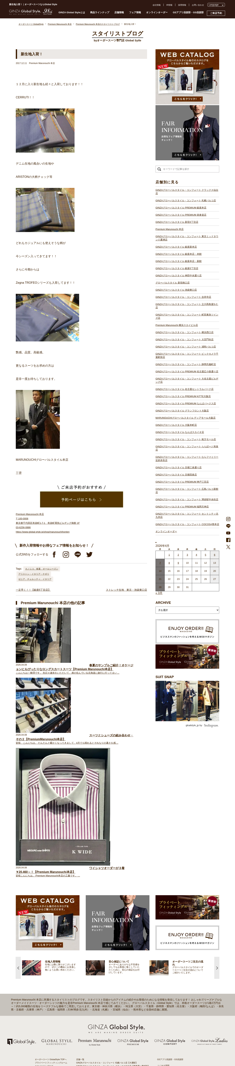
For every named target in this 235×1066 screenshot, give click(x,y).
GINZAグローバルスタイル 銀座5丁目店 (177, 268)
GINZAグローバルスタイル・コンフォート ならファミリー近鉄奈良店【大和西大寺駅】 (116, 1017)
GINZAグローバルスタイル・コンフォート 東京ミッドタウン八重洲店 (187, 238)
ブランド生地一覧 (43, 940)
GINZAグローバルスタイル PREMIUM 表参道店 (181, 214)
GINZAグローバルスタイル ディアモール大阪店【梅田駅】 (102, 1001)
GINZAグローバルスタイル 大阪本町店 (176, 425)
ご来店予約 (216, 13)
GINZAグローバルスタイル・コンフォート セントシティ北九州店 (187, 515)
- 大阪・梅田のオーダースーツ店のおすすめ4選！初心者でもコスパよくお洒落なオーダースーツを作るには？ (178, 990)
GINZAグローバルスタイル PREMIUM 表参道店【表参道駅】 (103, 918)
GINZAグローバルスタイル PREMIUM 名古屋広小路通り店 (187, 371)
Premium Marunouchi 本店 (170, 229)
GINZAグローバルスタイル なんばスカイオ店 (180, 432)
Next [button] (216, 813)
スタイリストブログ (44, 911)
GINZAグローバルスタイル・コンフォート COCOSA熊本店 (187, 524)
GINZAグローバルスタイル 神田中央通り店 (179, 275)
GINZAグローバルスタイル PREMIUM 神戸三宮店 (182, 481)
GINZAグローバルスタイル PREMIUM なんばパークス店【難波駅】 (107, 994)
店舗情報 (119, 12)
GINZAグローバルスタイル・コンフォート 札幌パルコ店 (186, 200)
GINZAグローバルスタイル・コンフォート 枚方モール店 (186, 439)
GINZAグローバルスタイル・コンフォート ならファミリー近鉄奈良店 (187, 459)
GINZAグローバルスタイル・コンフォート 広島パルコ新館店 (187, 491)
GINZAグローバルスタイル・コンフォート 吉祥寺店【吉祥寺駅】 (105, 951)
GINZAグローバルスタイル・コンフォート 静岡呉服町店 (186, 364)
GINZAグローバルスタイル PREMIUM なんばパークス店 (186, 403)
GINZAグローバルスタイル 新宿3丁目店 (177, 222)
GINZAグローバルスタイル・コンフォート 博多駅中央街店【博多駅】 (108, 1034)
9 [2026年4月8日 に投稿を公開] (178, 562)
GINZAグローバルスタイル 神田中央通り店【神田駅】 (100, 941)
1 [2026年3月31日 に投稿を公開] (169, 554)
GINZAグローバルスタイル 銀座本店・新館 (179, 261)
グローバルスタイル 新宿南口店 (173, 282)
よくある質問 (163, 911)
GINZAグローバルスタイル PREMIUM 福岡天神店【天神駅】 (103, 1030)
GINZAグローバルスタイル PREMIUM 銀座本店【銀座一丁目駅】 (105, 915)
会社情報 (157, 5)
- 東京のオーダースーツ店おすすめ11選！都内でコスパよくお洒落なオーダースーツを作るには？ (178, 979)
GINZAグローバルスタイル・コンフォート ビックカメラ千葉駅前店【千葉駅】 (112, 974)
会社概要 (161, 918)
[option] (54, 813)
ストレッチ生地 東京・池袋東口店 (126, 589)
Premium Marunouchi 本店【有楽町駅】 (94, 925)
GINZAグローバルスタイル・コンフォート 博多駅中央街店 (187, 499)
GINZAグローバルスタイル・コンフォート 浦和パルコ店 (186, 346)
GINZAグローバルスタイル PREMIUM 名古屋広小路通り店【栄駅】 (107, 981)
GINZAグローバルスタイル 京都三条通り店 (179, 467)
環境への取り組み (165, 937)
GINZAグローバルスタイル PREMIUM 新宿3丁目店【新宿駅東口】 (106, 921)
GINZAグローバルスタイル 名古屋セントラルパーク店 (185, 389)
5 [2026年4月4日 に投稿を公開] (205, 554)
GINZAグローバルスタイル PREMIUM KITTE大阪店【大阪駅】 (104, 991)
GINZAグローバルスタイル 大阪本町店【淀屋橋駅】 (99, 1004)
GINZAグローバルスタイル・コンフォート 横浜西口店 (185, 332)
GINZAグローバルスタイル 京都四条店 (176, 474)
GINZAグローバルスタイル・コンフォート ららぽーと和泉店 (187, 448)
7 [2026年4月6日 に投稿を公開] (160, 562)
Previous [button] (18, 813)
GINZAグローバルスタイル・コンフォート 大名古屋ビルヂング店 (187, 380)
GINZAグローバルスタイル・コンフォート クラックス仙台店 (187, 192)
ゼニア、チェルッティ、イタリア (34, 579)
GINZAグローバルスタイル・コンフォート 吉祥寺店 (183, 297)
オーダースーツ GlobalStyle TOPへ (51, 905)
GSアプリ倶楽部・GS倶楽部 (188, 12)
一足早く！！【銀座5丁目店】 (33, 589)
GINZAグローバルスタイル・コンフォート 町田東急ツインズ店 (187, 316)
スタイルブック (42, 944)
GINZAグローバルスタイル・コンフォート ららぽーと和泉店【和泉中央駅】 (111, 1014)
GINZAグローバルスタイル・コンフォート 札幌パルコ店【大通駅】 (107, 908)
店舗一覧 (80, 905)
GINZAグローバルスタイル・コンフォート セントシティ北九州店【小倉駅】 (111, 1037)
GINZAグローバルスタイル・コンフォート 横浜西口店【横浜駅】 (105, 964)
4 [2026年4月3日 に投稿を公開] (196, 554)
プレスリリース (164, 924)
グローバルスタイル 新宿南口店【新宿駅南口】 (97, 944)
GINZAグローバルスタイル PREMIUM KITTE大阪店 (183, 396)
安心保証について (43, 927)
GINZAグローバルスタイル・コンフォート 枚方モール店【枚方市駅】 (108, 1011)
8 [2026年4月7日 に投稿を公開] (169, 562)
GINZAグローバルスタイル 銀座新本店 (176, 246)
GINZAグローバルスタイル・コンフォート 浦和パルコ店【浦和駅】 (107, 971)
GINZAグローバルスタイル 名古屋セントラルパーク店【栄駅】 (104, 987)
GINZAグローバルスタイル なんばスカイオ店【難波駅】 (101, 1007)
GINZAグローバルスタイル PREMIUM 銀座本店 (181, 207)
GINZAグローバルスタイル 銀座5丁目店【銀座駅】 (99, 938)
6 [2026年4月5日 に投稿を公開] (214, 554)
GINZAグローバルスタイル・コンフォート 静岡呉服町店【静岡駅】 (107, 977)
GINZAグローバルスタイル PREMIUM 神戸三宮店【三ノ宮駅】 (104, 1024)
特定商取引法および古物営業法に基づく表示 (177, 934)
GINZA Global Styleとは (72, 12)
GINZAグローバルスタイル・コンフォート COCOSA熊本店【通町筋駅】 (109, 1040)
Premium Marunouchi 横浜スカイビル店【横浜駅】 (99, 961)
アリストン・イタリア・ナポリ (33, 574)
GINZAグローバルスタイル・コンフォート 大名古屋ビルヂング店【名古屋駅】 (112, 984)
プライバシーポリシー (167, 927)
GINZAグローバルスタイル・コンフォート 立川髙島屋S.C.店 (187, 306)
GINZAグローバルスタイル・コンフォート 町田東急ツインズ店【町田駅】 (110, 958)
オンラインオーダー (157, 12)
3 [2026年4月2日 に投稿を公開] (187, 554)
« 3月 (159, 593)
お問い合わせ (198, 5)
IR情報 (169, 5)
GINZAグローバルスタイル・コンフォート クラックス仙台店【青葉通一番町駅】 (113, 911)
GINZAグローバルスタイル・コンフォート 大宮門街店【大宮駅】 (105, 968)
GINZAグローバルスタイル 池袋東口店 (176, 289)
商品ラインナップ (99, 12)
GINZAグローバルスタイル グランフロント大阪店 (182, 410)
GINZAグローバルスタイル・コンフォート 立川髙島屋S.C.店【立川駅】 (108, 954)
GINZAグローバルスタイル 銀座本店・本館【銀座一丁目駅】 (103, 934)
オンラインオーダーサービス (48, 931)
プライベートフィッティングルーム (51, 908)
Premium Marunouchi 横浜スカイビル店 (177, 325)
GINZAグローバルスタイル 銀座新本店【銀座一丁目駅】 (101, 931)
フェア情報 (135, 12)
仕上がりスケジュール (45, 924)
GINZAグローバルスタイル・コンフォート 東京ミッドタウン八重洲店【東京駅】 (113, 928)
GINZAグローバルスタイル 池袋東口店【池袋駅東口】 (100, 948)
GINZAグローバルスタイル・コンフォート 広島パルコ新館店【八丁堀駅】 (110, 1027)
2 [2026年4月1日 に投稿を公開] (178, 554)
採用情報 (182, 5)
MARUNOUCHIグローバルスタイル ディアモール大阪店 (186, 417)
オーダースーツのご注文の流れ (49, 921)
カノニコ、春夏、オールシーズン (41, 569)
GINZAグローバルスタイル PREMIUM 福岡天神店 (182, 506)
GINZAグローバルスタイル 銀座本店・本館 (179, 254)
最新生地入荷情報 (43, 937)
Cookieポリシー (164, 931)
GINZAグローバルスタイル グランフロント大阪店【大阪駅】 (103, 997)
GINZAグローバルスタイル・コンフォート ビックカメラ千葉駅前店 (187, 355)
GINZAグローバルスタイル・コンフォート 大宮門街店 (185, 339)
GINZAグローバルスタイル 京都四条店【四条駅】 (98, 1020)
